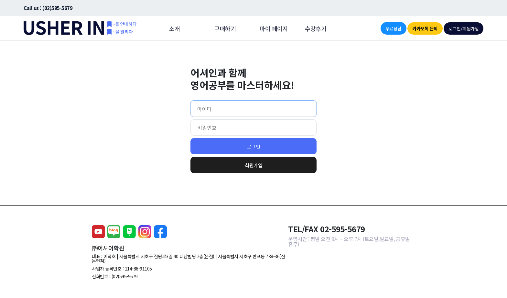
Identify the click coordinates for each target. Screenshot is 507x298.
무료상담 (393, 28)
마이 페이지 (274, 28)
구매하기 (225, 28)
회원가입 (253, 165)
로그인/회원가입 (463, 28)
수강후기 (315, 28)
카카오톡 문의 (425, 28)
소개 (174, 28)
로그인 (253, 146)
